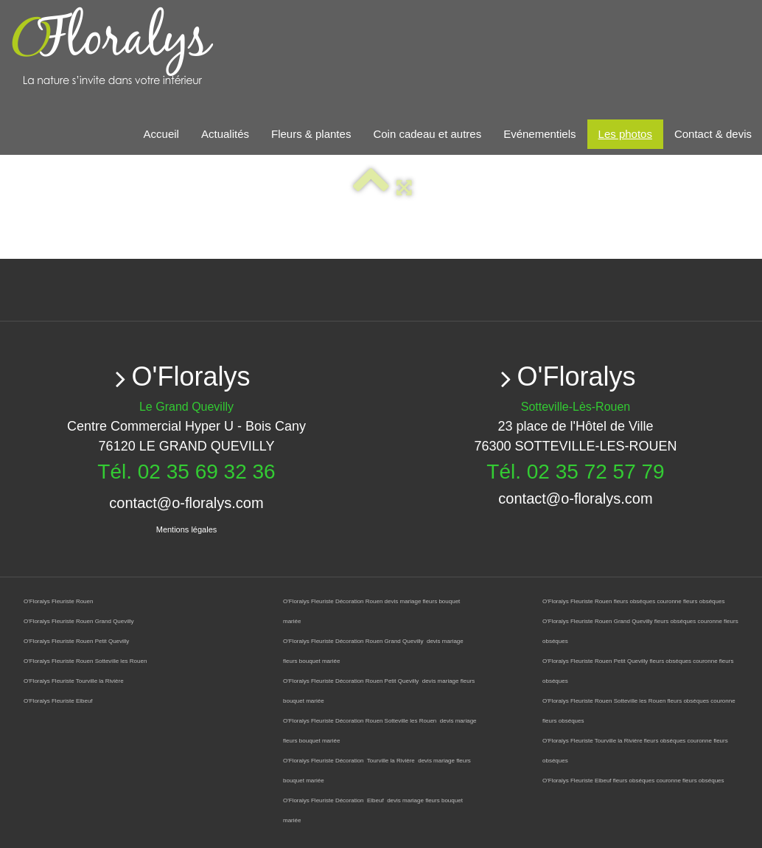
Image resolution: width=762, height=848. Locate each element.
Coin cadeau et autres (427, 134)
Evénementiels (539, 134)
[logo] (164, 47)
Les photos (625, 134)
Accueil (161, 134)
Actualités (225, 134)
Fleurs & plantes (311, 134)
